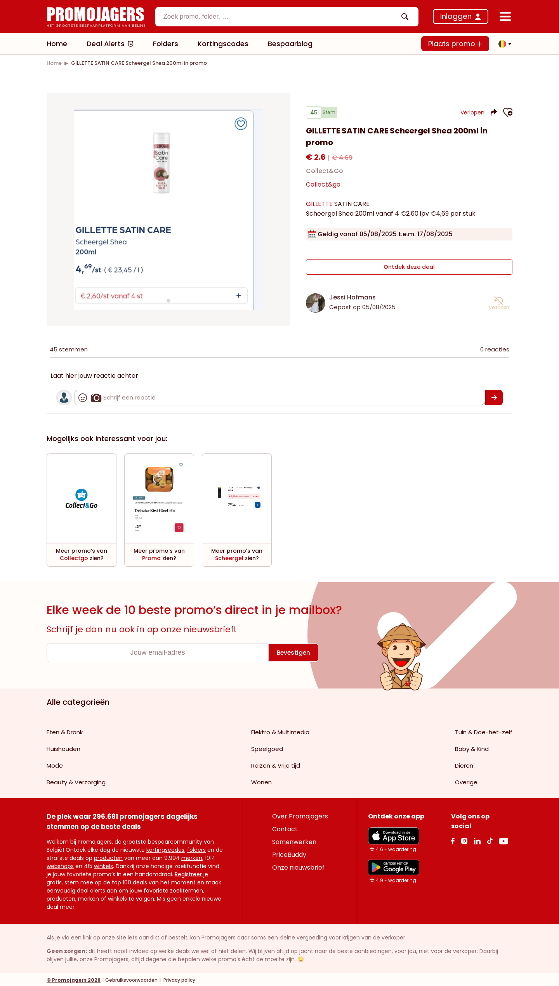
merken (191, 856)
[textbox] (280, 16)
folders (196, 848)
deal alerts (91, 889)
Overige (466, 781)
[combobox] (286, 16)
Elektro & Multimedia (280, 731)
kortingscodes (165, 848)
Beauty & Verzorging (76, 781)
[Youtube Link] (503, 839)
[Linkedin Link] (477, 839)
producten (108, 856)
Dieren (464, 764)
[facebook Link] (453, 839)
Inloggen (456, 16)
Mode (55, 764)
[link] (54, 63)
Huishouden (63, 747)
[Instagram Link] (464, 839)
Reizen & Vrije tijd (275, 764)
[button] (502, 44)
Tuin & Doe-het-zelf (483, 731)
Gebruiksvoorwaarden (131, 978)
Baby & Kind (472, 747)
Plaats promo (455, 43)
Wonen (261, 781)
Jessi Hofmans (352, 295)
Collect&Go (324, 174)
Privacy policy (178, 978)
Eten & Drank (65, 731)
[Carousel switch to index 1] (168, 300)
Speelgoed (267, 747)
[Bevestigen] (494, 396)
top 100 (121, 881)
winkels (103, 864)
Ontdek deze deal (409, 267)
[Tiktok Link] (490, 839)
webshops (60, 864)
